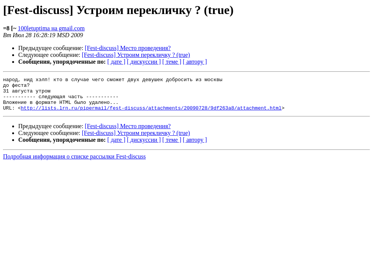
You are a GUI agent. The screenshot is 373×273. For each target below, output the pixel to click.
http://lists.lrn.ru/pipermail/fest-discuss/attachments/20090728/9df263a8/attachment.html (151, 114)
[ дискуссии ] (144, 61)
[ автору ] (195, 61)
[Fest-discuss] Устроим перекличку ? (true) (136, 55)
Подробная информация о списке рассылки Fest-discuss (74, 163)
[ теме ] (171, 61)
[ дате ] (116, 61)
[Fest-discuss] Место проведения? (128, 48)
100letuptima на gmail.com (51, 28)
